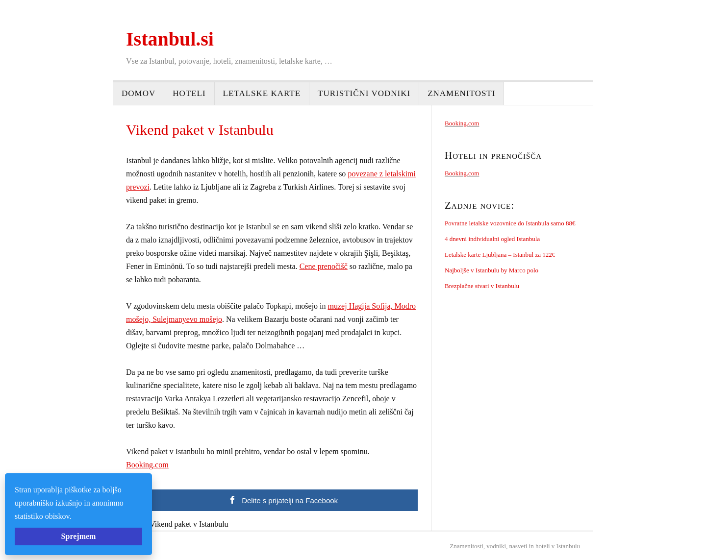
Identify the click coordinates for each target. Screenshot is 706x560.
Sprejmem (78, 536)
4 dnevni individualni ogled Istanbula (492, 239)
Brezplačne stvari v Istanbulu (482, 286)
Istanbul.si (170, 39)
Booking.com (147, 465)
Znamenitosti (461, 93)
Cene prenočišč (324, 266)
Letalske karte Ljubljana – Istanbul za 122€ (500, 254)
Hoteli (189, 93)
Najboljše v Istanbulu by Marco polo (491, 270)
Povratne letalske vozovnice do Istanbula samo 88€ (510, 223)
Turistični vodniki (364, 93)
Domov (138, 93)
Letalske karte (262, 93)
